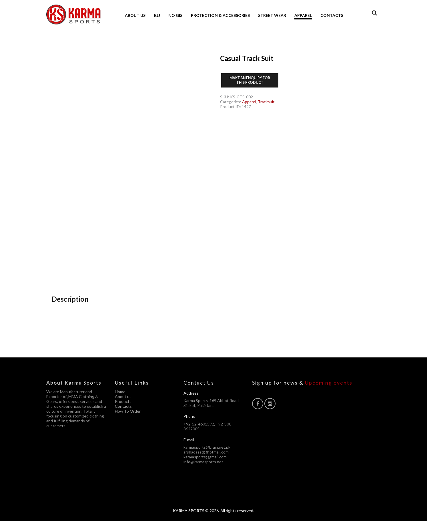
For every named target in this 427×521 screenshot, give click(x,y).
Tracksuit (266, 101)
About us (123, 396)
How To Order (128, 411)
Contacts (123, 406)
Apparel (249, 101)
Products (123, 401)
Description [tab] (70, 299)
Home (120, 391)
